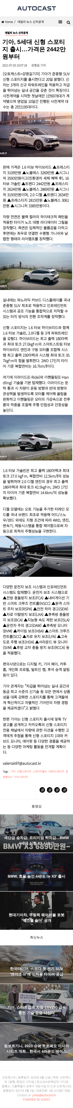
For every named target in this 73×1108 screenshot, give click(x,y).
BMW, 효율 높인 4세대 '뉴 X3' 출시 (36, 876)
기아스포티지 (21, 777)
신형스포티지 (24, 771)
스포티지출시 (40, 771)
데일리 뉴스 (11, 33)
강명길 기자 (38, 65)
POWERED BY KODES (36, 1099)
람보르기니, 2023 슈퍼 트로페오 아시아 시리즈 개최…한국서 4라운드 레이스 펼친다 (36, 1051)
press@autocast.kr (44, 1095)
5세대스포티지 (56, 771)
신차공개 (23, 33)
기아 (13, 771)
